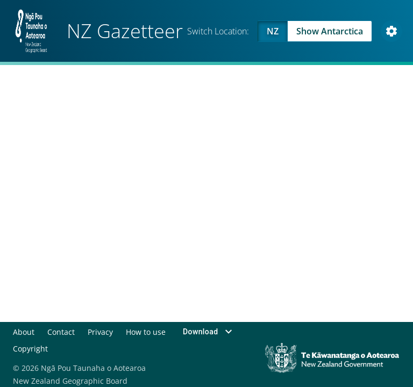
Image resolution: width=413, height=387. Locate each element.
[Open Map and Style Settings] (391, 31)
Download (208, 331)
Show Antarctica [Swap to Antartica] (329, 31)
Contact (61, 331)
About (23, 331)
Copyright (30, 348)
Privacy (99, 331)
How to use (145, 331)
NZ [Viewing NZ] (273, 31)
